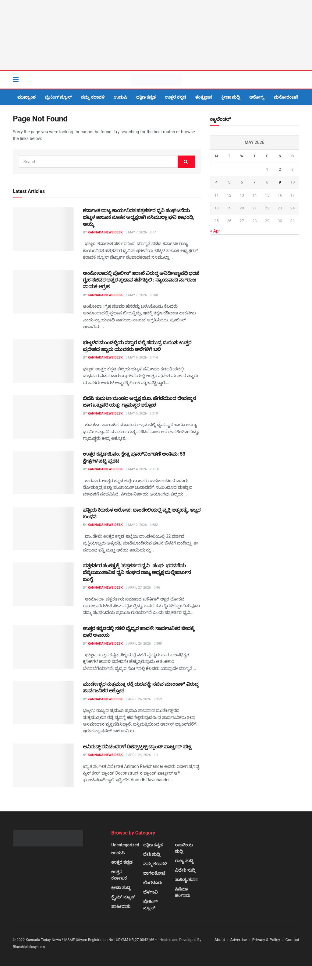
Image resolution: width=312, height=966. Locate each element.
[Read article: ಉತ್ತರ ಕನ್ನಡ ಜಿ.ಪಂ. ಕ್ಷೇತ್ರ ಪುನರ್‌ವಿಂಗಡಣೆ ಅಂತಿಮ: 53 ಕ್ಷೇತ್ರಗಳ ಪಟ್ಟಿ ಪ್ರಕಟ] (43, 472)
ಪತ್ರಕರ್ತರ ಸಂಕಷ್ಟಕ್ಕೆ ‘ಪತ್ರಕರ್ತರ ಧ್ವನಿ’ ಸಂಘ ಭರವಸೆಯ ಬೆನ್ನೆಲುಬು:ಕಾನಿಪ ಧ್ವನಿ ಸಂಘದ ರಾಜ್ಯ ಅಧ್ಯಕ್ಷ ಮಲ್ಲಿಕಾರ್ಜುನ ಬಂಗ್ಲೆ (136, 572)
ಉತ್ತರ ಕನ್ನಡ (175, 97)
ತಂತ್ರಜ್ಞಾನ (203, 97)
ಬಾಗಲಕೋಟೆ (154, 873)
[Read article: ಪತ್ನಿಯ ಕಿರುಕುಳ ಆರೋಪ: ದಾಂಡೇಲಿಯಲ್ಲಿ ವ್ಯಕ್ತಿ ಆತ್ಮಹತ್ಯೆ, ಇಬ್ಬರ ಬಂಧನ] (43, 528)
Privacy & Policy (266, 939)
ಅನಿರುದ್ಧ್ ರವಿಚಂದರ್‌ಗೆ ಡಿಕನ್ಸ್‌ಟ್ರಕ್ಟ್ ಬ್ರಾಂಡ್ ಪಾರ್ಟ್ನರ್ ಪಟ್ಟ (137, 747)
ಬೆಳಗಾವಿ (150, 892)
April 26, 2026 (138, 644)
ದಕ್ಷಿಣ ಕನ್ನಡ (146, 97)
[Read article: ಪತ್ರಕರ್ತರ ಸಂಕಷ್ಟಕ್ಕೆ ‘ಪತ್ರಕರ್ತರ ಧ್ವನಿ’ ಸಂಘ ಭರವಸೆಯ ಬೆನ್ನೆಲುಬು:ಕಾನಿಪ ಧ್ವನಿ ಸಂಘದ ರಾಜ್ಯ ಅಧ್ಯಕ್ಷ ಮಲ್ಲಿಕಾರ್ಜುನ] (43, 584)
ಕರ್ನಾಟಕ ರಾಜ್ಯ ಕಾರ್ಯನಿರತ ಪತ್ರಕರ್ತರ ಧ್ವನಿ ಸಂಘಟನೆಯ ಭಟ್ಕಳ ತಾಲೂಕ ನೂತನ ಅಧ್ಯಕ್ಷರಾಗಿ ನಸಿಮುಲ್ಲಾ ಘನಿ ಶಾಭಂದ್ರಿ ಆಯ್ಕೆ (138, 217)
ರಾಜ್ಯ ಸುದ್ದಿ (184, 860)
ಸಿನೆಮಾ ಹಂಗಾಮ (182, 892)
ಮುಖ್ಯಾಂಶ (26, 97)
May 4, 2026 (136, 469)
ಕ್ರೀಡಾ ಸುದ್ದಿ (230, 97)
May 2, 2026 (136, 525)
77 (153, 232)
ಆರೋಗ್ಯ (256, 97)
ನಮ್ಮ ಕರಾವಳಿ (92, 97)
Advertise (238, 939)
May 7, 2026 (136, 232)
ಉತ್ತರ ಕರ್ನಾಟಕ (119, 874)
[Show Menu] (16, 80)
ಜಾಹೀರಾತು (120, 906)
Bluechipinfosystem (29, 947)
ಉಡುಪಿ (120, 97)
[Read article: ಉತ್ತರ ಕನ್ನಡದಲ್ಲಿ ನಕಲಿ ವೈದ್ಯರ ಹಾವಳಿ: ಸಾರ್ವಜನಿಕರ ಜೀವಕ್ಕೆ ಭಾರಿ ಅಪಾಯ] (43, 647)
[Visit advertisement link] (156, 35)
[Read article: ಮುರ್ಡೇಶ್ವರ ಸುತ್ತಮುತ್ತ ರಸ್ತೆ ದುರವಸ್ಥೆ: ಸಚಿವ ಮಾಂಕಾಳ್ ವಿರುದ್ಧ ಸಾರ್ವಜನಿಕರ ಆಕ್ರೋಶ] (43, 702)
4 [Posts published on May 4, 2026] (216, 182)
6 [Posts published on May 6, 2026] (242, 182)
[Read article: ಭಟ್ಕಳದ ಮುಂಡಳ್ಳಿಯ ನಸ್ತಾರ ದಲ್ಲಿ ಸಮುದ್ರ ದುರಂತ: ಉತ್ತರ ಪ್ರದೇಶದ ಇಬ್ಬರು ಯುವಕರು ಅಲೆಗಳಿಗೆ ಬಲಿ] (43, 361)
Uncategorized (125, 844)
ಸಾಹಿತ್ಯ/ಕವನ (186, 879)
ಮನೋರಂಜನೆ (286, 97)
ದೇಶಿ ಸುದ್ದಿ (151, 854)
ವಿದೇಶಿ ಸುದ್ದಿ (185, 870)
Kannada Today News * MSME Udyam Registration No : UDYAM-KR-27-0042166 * (92, 940)
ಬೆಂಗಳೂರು (152, 882)
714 (154, 357)
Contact (292, 939)
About (219, 939)
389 (158, 644)
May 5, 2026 (136, 413)
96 (157, 588)
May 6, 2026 (136, 357)
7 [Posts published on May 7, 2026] (255, 182)
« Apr (215, 231)
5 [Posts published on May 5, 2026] (229, 182)
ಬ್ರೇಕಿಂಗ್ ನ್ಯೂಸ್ (58, 97)
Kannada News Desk (105, 232)
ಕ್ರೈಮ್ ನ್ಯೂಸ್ (123, 896)
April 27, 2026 (138, 588)
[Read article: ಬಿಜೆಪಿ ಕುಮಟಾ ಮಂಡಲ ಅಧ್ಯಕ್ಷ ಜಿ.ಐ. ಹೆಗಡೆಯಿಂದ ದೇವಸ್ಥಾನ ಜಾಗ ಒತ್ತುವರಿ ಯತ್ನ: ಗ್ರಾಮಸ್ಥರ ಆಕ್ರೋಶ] (43, 417)
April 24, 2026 (138, 755)
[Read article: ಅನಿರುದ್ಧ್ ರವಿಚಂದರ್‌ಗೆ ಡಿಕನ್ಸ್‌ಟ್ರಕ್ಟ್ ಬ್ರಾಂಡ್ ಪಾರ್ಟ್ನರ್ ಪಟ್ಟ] (43, 765)
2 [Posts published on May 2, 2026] (280, 169)
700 (154, 295)
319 (154, 413)
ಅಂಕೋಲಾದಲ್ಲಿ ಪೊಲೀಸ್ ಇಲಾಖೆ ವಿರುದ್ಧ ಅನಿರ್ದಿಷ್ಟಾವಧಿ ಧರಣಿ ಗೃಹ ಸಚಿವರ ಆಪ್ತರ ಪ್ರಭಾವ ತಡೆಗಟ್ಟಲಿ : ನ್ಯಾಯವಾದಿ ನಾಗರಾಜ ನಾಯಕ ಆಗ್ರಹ (141, 280)
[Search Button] (296, 80)
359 (158, 699)
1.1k (154, 469)
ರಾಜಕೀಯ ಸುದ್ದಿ (184, 848)
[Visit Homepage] (156, 80)
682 (154, 525)
